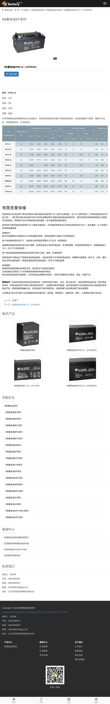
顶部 (96, 700)
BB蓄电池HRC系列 (14, 517)
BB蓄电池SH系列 (13, 504)
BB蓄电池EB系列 (13, 445)
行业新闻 (44, 651)
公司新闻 (44, 646)
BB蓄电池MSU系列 (14, 491)
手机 (41, 700)
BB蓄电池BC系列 (13, 412)
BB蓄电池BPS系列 (14, 432)
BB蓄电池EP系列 (54, 10)
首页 (14, 700)
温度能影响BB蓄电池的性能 (16, 543)
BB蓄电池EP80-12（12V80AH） (26, 304)
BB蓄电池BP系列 (27, 350)
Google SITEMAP (10, 612)
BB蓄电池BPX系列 (14, 438)
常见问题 (44, 655)
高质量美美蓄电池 (12, 555)
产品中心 (8, 642)
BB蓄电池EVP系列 (14, 458)
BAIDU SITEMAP (27, 612)
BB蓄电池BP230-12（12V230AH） (82, 350)
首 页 (16, 10)
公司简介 (79, 646)
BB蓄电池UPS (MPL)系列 (17, 511)
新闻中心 (44, 642)
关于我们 (79, 642)
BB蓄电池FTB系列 (14, 465)
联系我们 (79, 651)
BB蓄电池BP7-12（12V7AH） (27, 386)
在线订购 (11, 74)
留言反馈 (79, 655)
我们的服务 (80, 659)
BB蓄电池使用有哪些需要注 (16, 537)
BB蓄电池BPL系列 (14, 425)
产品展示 (25, 10)
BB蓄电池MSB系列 (14, 484)
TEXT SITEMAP (60, 612)
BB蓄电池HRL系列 (14, 478)
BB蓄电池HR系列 (13, 471)
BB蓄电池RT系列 (13, 497)
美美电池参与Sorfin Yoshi (15, 549)
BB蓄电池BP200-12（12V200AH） (82, 386)
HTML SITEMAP (44, 612)
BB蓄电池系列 (38, 10)
